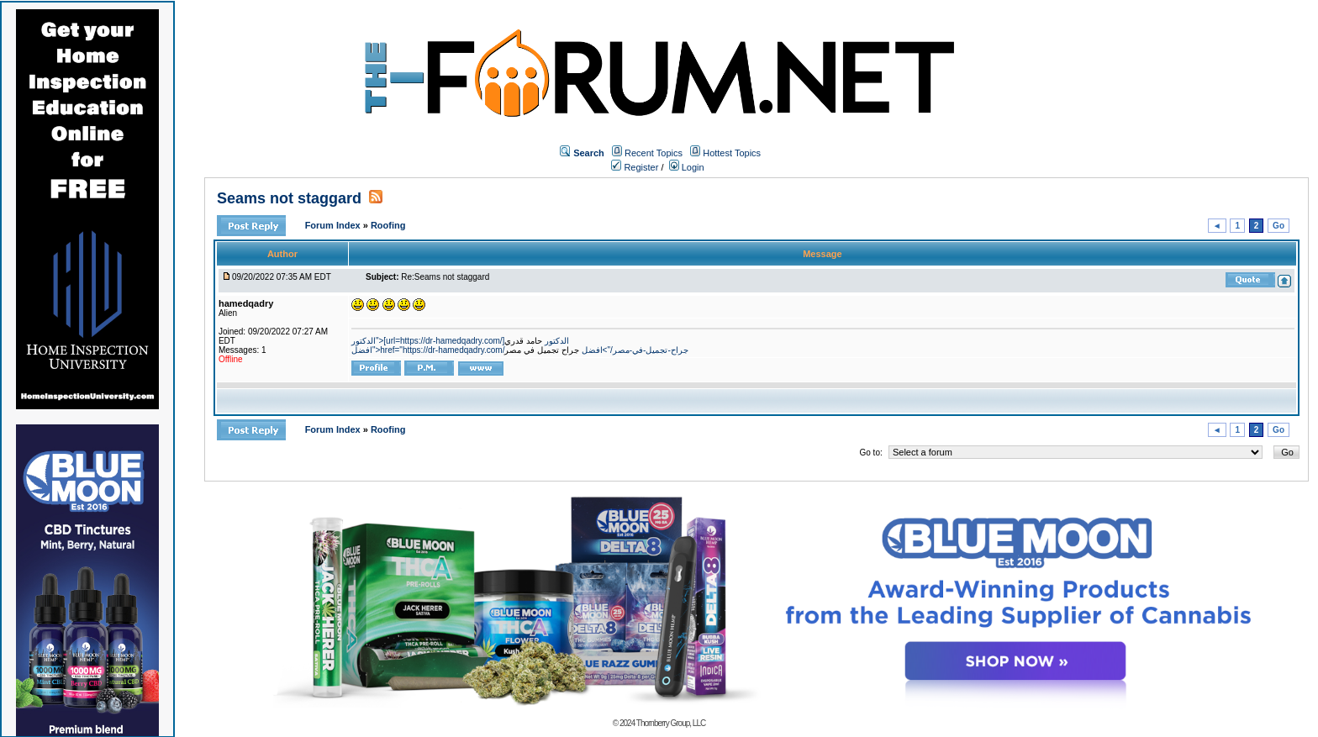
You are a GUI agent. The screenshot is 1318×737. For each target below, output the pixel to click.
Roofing (388, 225)
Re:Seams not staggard (445, 277)
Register (634, 167)
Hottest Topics (732, 153)
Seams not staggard (289, 198)
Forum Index (334, 225)
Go (1278, 225)
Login (686, 167)
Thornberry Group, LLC (670, 723)
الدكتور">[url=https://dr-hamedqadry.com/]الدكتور (460, 340)
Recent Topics (654, 153)
